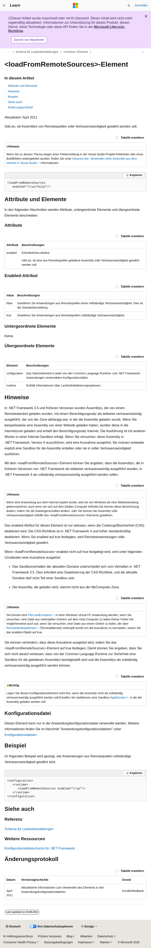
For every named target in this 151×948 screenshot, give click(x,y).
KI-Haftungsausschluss (18, 936)
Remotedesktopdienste (21, 628)
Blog (69, 936)
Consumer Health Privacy (19, 942)
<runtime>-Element (75, 51)
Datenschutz (105, 936)
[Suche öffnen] (129, 5)
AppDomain (117, 697)
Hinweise (14, 91)
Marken (105, 942)
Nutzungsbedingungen (58, 942)
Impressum (85, 942)
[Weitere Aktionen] (142, 52)
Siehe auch (15, 102)
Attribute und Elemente (22, 85)
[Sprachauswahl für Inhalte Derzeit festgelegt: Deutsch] (13, 926)
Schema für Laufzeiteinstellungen (37, 51)
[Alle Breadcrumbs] (8, 52)
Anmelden (141, 5)
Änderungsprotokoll (20, 107)
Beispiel (13, 96)
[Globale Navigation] (4, 5)
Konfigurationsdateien (21, 735)
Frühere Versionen (49, 936)
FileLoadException (40, 615)
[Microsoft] (75, 5)
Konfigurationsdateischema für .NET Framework (40, 848)
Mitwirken (86, 936)
